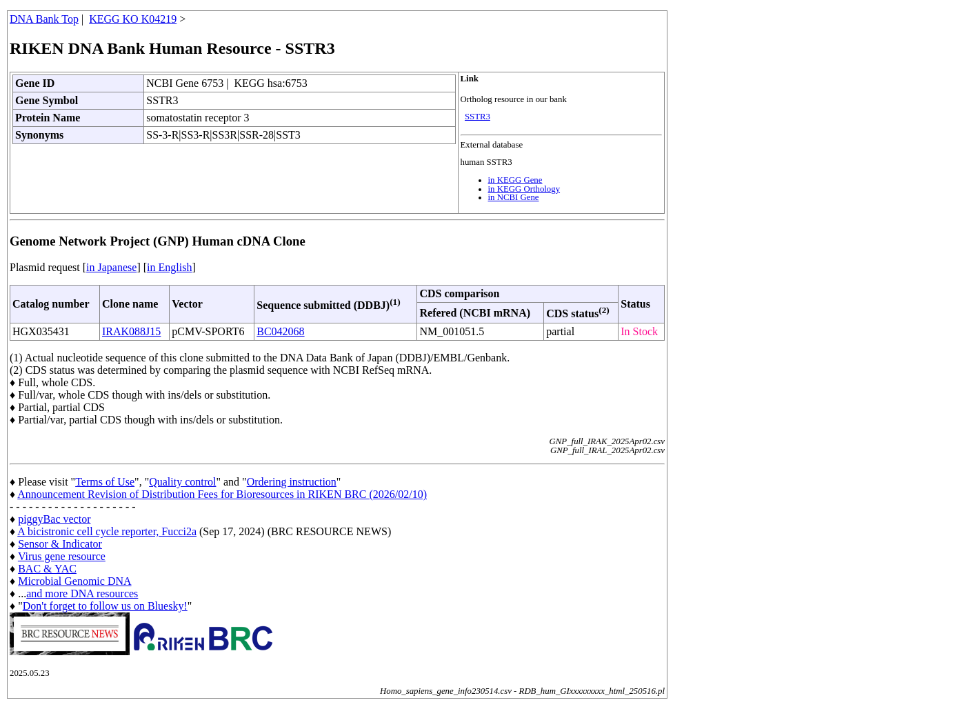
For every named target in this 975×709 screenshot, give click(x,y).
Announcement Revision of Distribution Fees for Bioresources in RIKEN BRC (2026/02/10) (222, 494)
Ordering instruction (291, 482)
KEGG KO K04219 (133, 19)
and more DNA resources (82, 593)
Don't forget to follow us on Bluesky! (105, 606)
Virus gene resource (61, 556)
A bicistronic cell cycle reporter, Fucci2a (107, 531)
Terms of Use (104, 482)
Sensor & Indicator (60, 544)
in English (169, 267)
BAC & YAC (47, 569)
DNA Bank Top (44, 19)
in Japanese (111, 267)
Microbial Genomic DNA (74, 581)
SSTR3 (477, 116)
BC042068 (280, 331)
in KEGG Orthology (524, 189)
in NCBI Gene (513, 197)
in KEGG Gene (515, 180)
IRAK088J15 (131, 331)
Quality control (182, 482)
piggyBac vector (54, 519)
